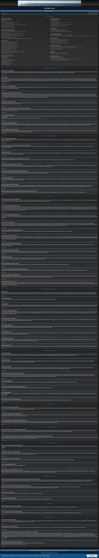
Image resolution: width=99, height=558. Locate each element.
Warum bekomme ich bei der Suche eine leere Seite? (58, 41)
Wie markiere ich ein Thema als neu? (7, 53)
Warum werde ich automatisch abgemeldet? (8, 26)
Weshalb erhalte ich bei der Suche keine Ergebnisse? (58, 40)
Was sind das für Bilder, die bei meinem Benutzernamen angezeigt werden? (13, 35)
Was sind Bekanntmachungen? (6, 61)
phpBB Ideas (49, 527)
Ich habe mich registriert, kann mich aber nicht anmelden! (10, 22)
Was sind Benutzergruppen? (54, 21)
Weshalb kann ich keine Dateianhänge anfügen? (8, 48)
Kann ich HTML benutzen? (5, 57)
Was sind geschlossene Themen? (6, 63)
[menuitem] (47, 11)
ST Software (46, 552)
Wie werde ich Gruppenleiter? (55, 23)
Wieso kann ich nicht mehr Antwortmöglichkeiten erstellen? (10, 45)
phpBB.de (44, 166)
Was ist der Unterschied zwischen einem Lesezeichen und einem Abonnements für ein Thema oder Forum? (67, 46)
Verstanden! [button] (92, 555)
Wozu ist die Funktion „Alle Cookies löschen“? (8, 27)
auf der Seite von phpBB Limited (6, 521)
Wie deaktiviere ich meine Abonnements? (56, 49)
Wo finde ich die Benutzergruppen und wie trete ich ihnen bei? (60, 22)
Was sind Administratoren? (54, 19)
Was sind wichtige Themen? (5, 62)
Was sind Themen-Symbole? (5, 64)
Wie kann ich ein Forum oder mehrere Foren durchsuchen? (59, 39)
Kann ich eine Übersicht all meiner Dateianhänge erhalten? (59, 53)
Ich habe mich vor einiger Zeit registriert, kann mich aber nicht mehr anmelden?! (13, 24)
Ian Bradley (56, 552)
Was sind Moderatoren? (54, 20)
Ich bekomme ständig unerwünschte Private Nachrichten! (59, 30)
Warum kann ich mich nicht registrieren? (7, 21)
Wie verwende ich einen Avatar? (6, 36)
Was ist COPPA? (4, 20)
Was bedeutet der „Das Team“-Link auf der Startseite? (58, 26)
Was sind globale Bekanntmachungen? (7, 60)
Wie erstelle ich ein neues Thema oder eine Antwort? (9, 41)
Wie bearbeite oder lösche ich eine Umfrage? (8, 46)
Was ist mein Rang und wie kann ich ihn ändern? (8, 37)
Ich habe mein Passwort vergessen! (6, 25)
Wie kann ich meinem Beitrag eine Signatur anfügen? (9, 43)
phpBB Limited (36, 166)
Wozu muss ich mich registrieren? (6, 19)
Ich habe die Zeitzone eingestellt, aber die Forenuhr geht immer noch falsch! (13, 33)
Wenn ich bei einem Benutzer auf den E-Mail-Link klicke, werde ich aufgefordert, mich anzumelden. (16, 38)
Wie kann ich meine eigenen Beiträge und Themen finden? (59, 43)
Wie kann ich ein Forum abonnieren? (56, 48)
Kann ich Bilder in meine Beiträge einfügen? (8, 59)
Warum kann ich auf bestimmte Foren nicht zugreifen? (9, 47)
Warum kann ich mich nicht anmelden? (7, 23)
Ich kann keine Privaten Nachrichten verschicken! (58, 29)
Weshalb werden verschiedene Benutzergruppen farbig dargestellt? (60, 24)
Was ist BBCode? (4, 56)
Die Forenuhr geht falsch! (5, 32)
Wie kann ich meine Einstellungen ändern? (8, 30)
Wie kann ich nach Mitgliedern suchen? (56, 42)
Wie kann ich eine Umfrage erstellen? (7, 44)
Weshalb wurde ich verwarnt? (5, 49)
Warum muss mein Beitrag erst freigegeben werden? (9, 52)
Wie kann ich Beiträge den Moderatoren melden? (8, 50)
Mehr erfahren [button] (46, 555)
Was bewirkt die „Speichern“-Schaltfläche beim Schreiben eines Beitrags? (12, 51)
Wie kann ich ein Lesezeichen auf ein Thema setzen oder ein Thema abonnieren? (63, 47)
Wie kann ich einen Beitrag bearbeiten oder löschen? (9, 42)
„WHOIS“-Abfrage (77, 533)
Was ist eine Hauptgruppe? (54, 25)
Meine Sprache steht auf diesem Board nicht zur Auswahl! (10, 34)
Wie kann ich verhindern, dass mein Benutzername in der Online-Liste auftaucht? (13, 31)
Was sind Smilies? (4, 58)
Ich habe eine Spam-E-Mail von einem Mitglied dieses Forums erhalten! (61, 31)
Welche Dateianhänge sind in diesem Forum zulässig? (58, 52)
